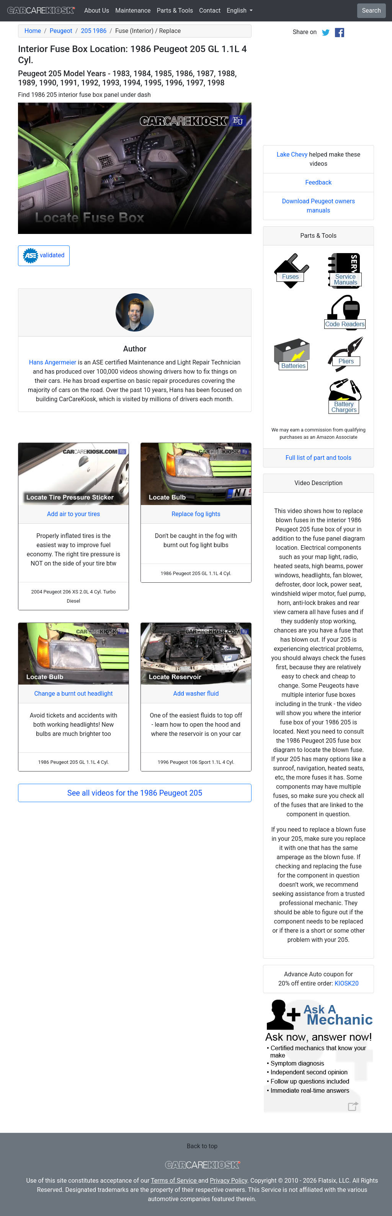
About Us (96, 10)
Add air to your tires (73, 514)
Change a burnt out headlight (73, 693)
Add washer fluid (196, 693)
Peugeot (61, 30)
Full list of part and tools (318, 457)
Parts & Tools (175, 10)
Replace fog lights (196, 514)
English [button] (237, 10)
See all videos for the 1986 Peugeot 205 (134, 793)
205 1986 (93, 30)
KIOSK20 (347, 983)
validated (44, 255)
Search (371, 10)
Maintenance (132, 10)
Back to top (202, 1146)
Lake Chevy (292, 154)
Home (32, 30)
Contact (209, 10)
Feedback (318, 182)
